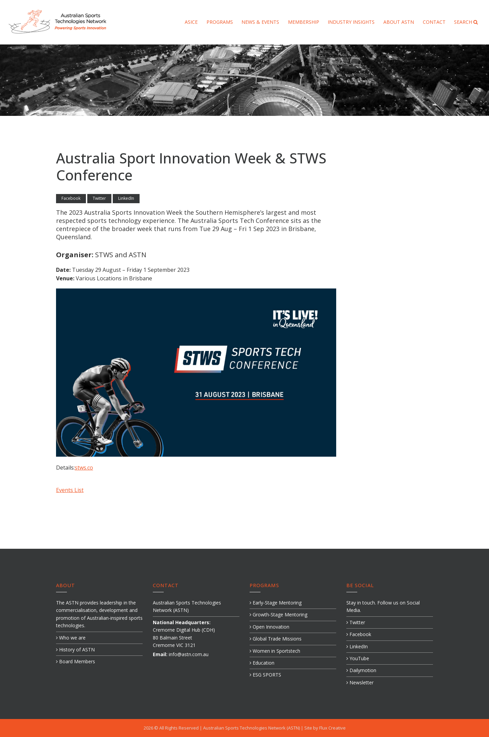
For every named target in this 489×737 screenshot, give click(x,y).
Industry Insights (351, 22)
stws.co (84, 467)
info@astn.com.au (189, 654)
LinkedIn (126, 198)
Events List (70, 490)
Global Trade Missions (276, 638)
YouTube (357, 658)
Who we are (71, 637)
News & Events (260, 22)
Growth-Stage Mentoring (278, 614)
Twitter (99, 198)
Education (262, 663)
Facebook (70, 198)
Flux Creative (332, 728)
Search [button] (466, 22)
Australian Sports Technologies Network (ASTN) (252, 728)
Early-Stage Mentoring (276, 602)
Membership (303, 22)
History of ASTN (75, 649)
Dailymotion (361, 670)
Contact (434, 22)
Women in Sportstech (275, 651)
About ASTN (398, 22)
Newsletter (360, 682)
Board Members (75, 661)
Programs (219, 22)
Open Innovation (269, 627)
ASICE (191, 22)
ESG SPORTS (265, 674)
